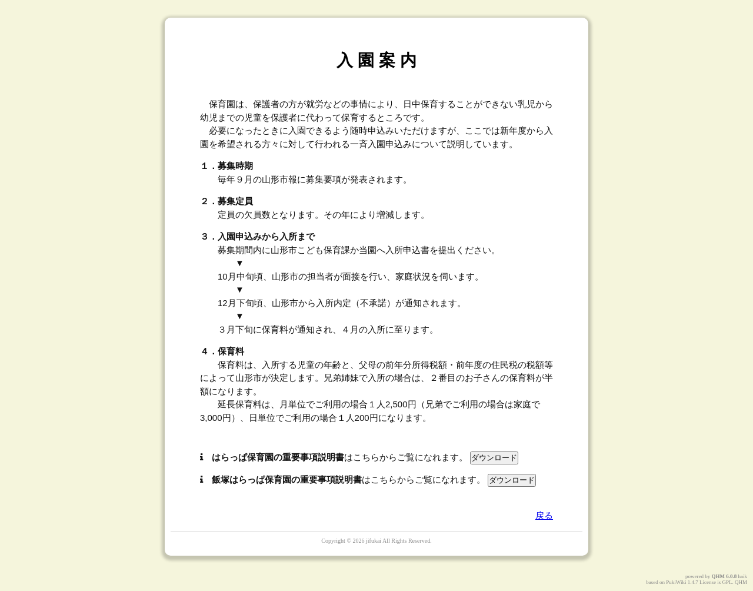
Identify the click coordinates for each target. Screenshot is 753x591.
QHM (718, 576)
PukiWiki (676, 582)
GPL (727, 582)
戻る (544, 515)
